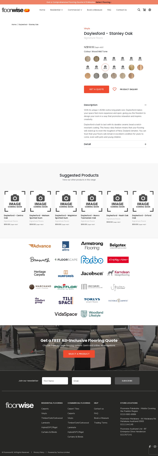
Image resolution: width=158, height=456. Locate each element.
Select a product (79, 353)
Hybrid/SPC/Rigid (49, 427)
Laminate (45, 422)
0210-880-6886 (128, 414)
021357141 (126, 434)
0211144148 (126, 424)
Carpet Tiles (73, 408)
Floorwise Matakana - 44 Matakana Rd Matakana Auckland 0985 (138, 420)
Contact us (99, 408)
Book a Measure (94, 10)
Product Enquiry (129, 89)
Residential (55, 10)
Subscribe (127, 381)
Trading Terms (100, 422)
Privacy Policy (39, 452)
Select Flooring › (103, 2)
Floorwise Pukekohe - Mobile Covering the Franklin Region (138, 410)
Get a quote (96, 89)
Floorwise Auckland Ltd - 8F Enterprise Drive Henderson (133, 430)
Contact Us (121, 10)
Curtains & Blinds (49, 432)
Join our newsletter (24, 380)
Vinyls (44, 413)
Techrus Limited (63, 452)
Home (42, 10)
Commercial (74, 10)
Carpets (45, 408)
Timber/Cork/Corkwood (52, 418)
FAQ (109, 10)
